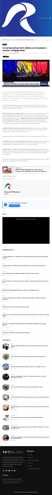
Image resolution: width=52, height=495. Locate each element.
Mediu (3, 263)
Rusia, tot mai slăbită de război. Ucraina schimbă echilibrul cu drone (27, 387)
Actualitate (5, 321)
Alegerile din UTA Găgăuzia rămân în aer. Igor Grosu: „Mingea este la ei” (21, 290)
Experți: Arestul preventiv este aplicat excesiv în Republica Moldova (27, 417)
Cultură (4, 271)
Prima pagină (5, 39)
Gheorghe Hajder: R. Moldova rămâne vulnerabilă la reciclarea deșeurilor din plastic (24, 265)
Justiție (4, 296)
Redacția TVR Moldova (15, 53)
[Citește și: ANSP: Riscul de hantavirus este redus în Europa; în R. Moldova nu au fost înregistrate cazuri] (26, 169)
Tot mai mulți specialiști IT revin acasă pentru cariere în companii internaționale (30, 397)
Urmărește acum (14, 205)
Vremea (4, 305)
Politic (4, 254)
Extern (12, 385)
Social (12, 39)
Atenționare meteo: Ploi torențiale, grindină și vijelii (15, 307)
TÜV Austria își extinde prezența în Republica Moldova (16, 332)
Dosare (4, 279)
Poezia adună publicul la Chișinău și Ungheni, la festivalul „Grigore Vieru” (20, 273)
